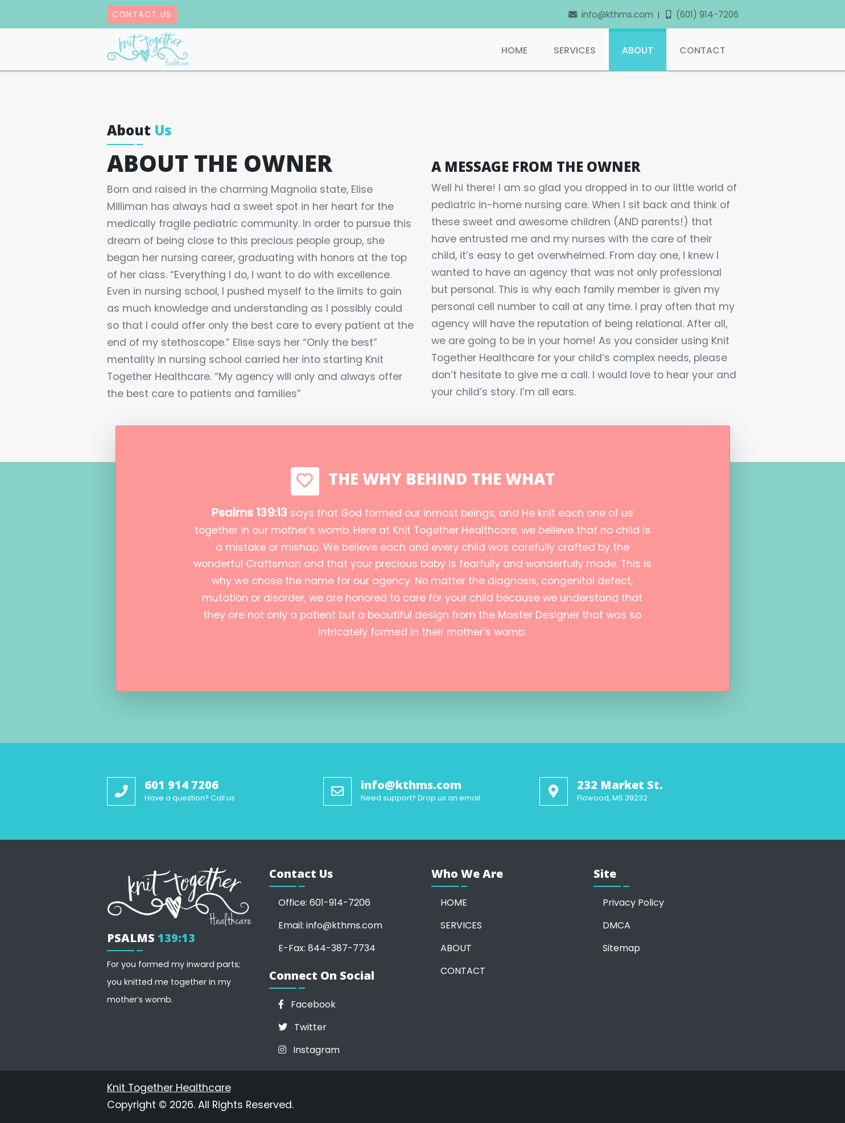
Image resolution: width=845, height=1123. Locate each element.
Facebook (307, 1004)
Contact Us (142, 14)
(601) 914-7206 (702, 14)
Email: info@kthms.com (330, 925)
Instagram (309, 1049)
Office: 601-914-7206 (324, 902)
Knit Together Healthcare (169, 1088)
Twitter (302, 1027)
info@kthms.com (610, 14)
